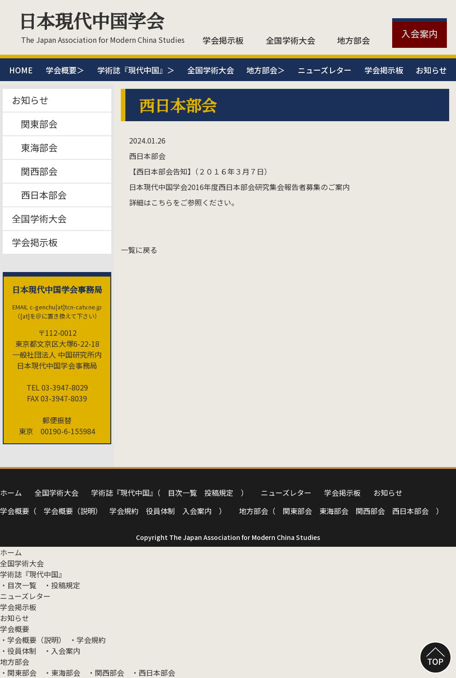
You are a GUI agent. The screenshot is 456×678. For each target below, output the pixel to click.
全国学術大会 (290, 40)
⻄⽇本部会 (410, 510)
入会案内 (419, 33)
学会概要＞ (65, 70)
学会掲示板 (223, 40)
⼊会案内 (197, 510)
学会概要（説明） (73, 510)
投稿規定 (218, 492)
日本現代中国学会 (91, 20)
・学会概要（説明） (31, 639)
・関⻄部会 (106, 672)
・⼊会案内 (62, 650)
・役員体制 (18, 650)
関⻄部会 (370, 510)
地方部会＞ (265, 70)
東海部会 (34, 147)
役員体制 (160, 510)
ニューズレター (325, 70)
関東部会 (34, 123)
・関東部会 (18, 672)
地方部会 (353, 40)
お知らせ (431, 70)
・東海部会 (62, 672)
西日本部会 (39, 194)
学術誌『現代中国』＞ (136, 70)
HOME (21, 70)
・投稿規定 (62, 585)
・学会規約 (87, 639)
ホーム (11, 492)
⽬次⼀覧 (182, 492)
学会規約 (124, 510)
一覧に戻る (139, 249)
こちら (162, 202)
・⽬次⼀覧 (18, 585)
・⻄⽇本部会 (153, 672)
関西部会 (34, 171)
